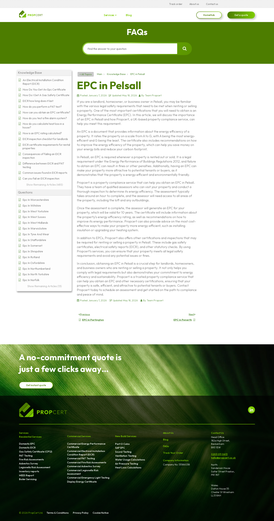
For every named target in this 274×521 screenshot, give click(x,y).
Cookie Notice (101, 512)
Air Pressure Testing (126, 463)
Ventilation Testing (125, 455)
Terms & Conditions (57, 512)
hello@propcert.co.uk (223, 457)
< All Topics (86, 74)
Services (109, 15)
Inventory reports (29, 471)
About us (194, 4)
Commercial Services (79, 436)
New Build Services (125, 436)
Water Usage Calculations (130, 459)
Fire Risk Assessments (31, 459)
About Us (168, 432)
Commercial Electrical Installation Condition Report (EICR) (86, 453)
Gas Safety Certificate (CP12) (35, 451)
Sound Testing (123, 451)
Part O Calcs (122, 443)
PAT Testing (26, 455)
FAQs (166, 446)
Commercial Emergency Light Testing (88, 477)
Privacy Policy (80, 512)
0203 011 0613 (219, 454)
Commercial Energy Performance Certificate (86, 445)
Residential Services (30, 436)
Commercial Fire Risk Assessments (86, 462)
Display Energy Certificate (82, 481)
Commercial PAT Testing (81, 458)
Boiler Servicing (28, 479)
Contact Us (217, 432)
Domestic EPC (27, 443)
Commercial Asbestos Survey (83, 466)
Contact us (212, 4)
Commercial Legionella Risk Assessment (82, 472)
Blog (129, 15)
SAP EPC (120, 447)
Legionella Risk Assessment (34, 467)
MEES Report (26, 475)
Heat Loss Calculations (128, 467)
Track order (175, 4)
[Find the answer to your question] (129, 48)
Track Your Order (173, 452)
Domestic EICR (27, 447)
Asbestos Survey (28, 463)
